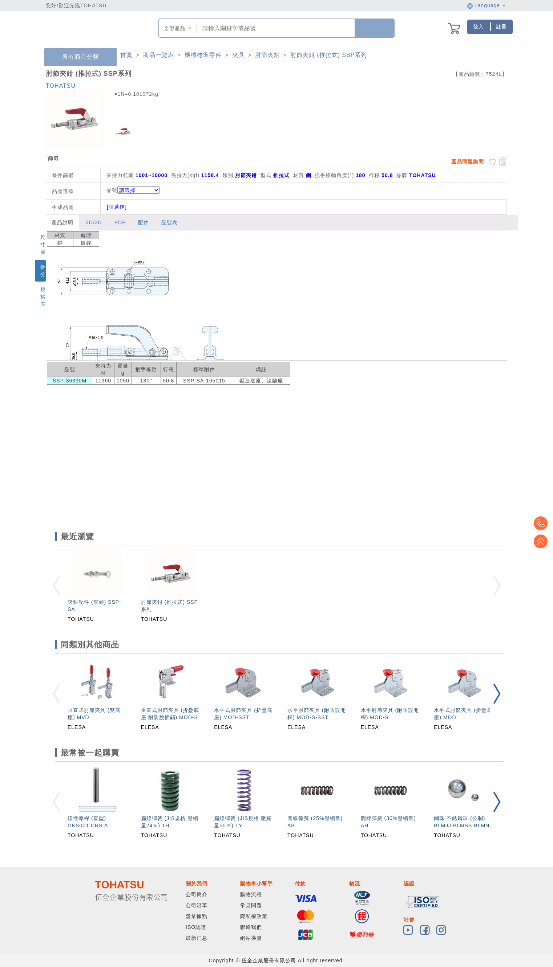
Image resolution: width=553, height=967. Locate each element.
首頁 (126, 55)
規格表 (43, 297)
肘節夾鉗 (267, 55)
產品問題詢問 (467, 161)
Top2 (542, 523)
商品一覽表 (158, 55)
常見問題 (251, 905)
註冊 (501, 26)
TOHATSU (61, 86)
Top (542, 541)
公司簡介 (196, 894)
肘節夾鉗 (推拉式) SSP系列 (328, 55)
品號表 (169, 222)
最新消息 (196, 938)
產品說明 (62, 222)
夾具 (238, 55)
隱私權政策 (253, 916)
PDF (120, 222)
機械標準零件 (203, 55)
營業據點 (196, 916)
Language (486, 5)
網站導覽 (251, 938)
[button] (497, 693)
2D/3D (94, 222)
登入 (478, 26)
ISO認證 (196, 927)
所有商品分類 (75, 57)
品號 (133, 190)
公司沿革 (196, 905)
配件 (143, 222)
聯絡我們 (251, 927)
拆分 (43, 270)
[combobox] (275, 28)
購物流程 (251, 894)
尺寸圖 (43, 244)
